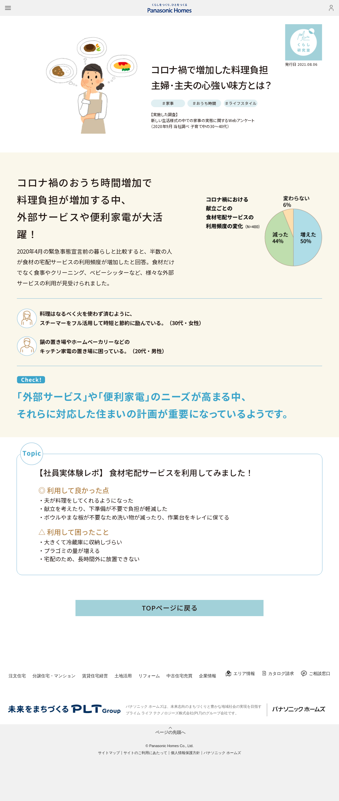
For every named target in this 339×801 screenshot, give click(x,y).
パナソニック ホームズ (222, 753)
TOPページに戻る (170, 607)
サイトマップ (109, 753)
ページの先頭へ (170, 732)
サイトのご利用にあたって (145, 753)
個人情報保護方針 (185, 753)
